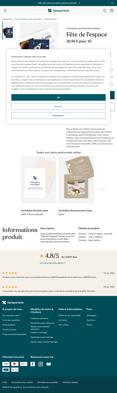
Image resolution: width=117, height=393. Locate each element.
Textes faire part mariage (42, 337)
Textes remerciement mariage (44, 342)
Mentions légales (70, 382)
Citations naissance (39, 318)
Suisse (89, 325)
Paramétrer (58, 115)
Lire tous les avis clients (52, 262)
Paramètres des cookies (22, 382)
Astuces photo (8, 325)
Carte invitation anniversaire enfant (28, 19)
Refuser (58, 106)
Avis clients (63, 325)
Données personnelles (48, 382)
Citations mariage (39, 332)
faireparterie (58, 10)
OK (58, 97)
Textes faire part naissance (43, 323)
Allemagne (91, 315)
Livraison (62, 320)
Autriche (91, 320)
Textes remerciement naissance (40, 327)
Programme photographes (14, 334)
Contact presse (9, 329)
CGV (4, 382)
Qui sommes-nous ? (11, 315)
